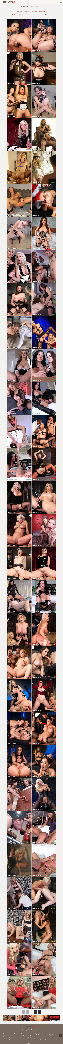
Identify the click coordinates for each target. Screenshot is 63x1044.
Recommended (42, 11)
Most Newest (20, 11)
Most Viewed (34, 11)
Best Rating (27, 11)
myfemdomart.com (35, 1030)
